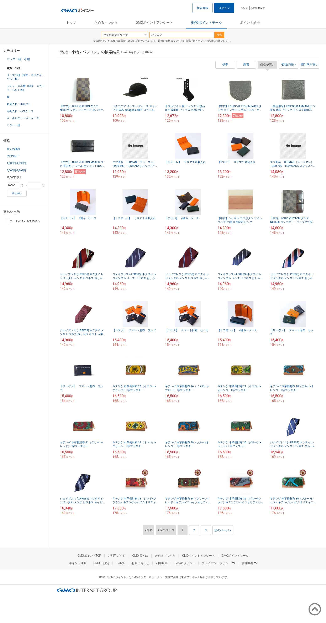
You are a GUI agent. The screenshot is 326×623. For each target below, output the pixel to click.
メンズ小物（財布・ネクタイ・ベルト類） (25, 77)
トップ (71, 23)
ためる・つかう (105, 23)
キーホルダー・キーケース (23, 118)
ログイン (224, 8)
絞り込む (17, 193)
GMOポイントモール (206, 23)
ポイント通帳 (250, 23)
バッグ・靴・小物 (18, 59)
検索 (219, 34)
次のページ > (222, 530)
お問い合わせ (140, 563)
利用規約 (162, 563)
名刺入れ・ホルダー (19, 104)
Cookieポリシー (184, 563)
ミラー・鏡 (13, 125)
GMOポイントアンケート (154, 23)
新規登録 (202, 8)
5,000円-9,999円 (16, 170)
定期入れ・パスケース (20, 111)
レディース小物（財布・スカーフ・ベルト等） (25, 87)
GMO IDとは (140, 555)
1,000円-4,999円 (16, 163)
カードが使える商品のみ (22, 221)
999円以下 (13, 156)
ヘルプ (244, 7)
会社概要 (249, 563)
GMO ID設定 (258, 7)
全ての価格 (13, 149)
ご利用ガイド (116, 555)
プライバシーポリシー (218, 563)
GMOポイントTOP (89, 555)
